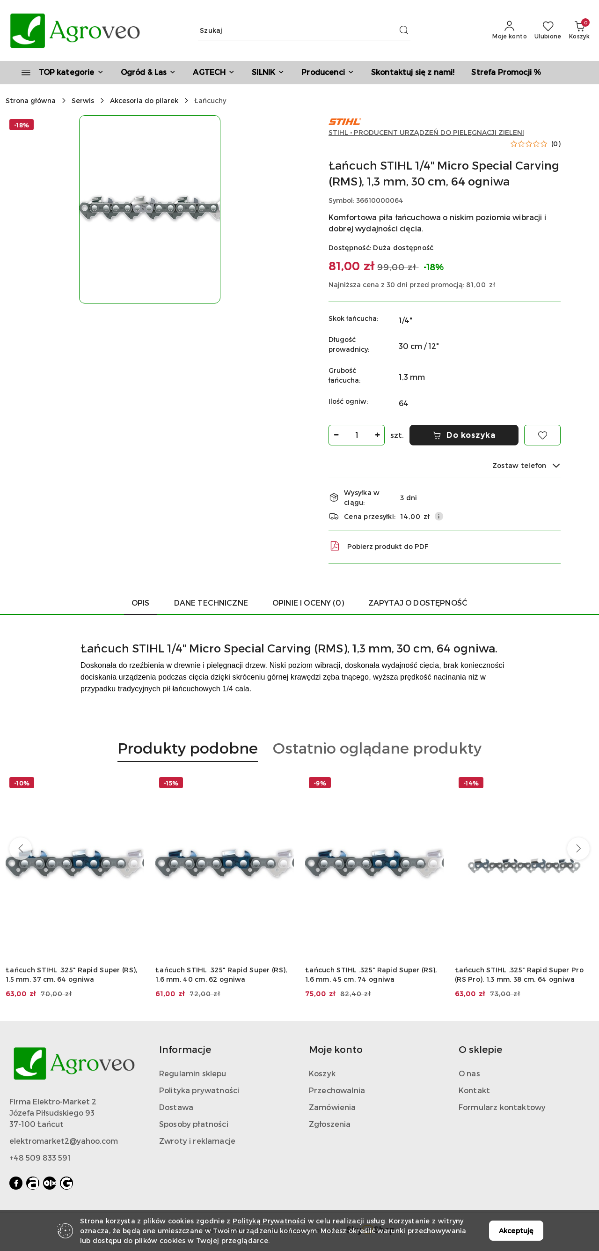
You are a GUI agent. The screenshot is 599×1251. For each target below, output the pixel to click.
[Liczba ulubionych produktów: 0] (548, 30)
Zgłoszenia (330, 1123)
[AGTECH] (214, 72)
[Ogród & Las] (148, 72)
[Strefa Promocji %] (506, 72)
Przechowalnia (337, 1090)
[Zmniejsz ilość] (336, 435)
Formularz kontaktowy (502, 1107)
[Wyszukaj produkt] (304, 30)
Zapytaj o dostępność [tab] (418, 602)
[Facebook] (15, 1183)
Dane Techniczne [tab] (211, 602)
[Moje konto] (510, 30)
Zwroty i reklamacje (197, 1140)
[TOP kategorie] (58, 72)
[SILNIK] (268, 72)
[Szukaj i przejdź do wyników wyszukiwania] (403, 30)
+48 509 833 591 (40, 1157)
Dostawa (176, 1107)
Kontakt (474, 1090)
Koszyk (322, 1073)
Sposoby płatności (193, 1123)
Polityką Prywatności (269, 1221)
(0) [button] (556, 144)
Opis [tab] (140, 602)
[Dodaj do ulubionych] (542, 435)
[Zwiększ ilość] (377, 435)
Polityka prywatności (199, 1090)
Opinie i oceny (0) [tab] (308, 602)
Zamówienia (332, 1107)
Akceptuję (516, 1231)
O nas (469, 1073)
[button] (328, 72)
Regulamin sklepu (192, 1073)
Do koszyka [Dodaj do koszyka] (464, 434)
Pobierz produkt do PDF (378, 546)
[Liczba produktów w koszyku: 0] (579, 30)
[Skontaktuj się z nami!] (413, 72)
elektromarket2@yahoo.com (63, 1140)
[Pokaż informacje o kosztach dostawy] (439, 516)
